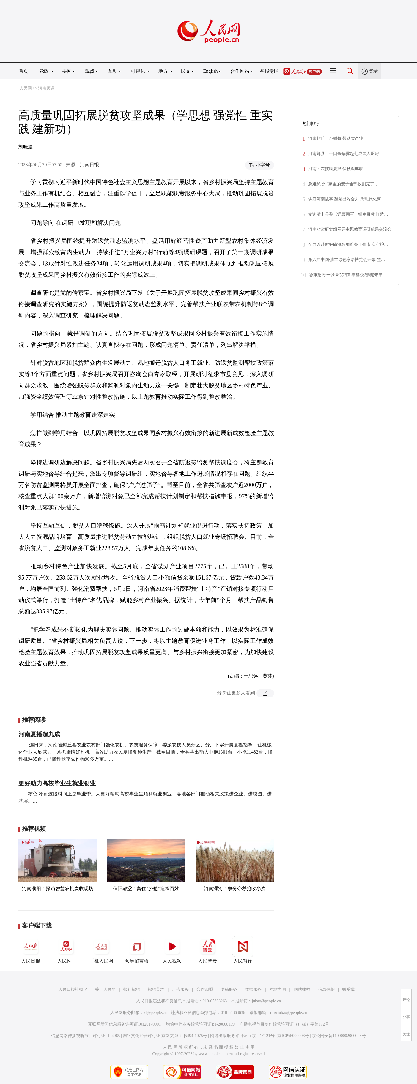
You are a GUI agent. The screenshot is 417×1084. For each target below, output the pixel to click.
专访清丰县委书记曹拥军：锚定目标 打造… (348, 214)
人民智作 (242, 949)
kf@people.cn (155, 1012)
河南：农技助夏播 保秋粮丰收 (336, 169)
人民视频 (172, 949)
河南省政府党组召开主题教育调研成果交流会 (349, 229)
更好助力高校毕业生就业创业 (57, 783)
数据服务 (253, 989)
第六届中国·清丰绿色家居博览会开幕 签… (346, 259)
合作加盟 (204, 989)
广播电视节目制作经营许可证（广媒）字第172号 (284, 1024)
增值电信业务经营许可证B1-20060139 (200, 1024)
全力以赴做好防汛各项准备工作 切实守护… (348, 244)
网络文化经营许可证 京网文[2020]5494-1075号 (165, 1036)
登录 (373, 71)
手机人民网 (101, 949)
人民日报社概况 (72, 989)
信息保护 (326, 989)
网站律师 (302, 989)
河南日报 (89, 164)
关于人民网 (105, 989)
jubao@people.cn (266, 1001)
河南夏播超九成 (39, 734)
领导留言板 (137, 949)
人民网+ (66, 949)
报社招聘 (131, 989)
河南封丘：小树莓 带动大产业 (336, 138)
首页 (23, 71)
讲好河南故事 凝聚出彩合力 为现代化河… (346, 199)
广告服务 (180, 989)
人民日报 (30, 949)
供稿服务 (229, 989)
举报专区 (269, 71)
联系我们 (350, 989)
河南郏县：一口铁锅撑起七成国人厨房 (343, 153)
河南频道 (46, 88)
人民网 (25, 88)
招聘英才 (156, 989)
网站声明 (277, 989)
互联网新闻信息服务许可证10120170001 (124, 1024)
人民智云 (207, 949)
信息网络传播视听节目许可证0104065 (85, 1036)
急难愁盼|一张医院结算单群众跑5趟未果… (348, 275)
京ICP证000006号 (293, 1036)
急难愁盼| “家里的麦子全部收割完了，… (345, 184)
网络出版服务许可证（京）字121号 (242, 1036)
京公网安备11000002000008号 (339, 1036)
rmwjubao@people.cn (288, 1012)
